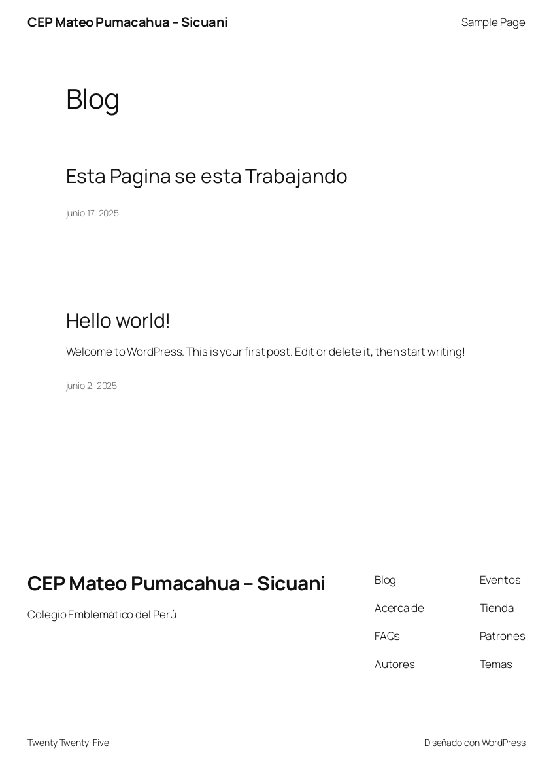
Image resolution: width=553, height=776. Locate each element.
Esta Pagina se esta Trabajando (207, 176)
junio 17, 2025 (93, 213)
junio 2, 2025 (92, 385)
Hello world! (118, 320)
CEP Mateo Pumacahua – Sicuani (127, 22)
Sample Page (493, 21)
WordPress (504, 742)
